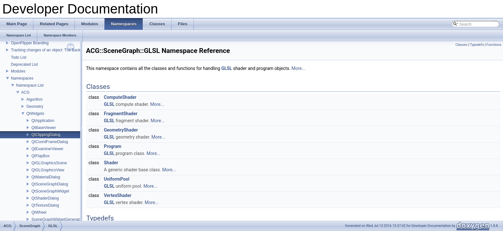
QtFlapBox (40, 156)
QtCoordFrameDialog (49, 142)
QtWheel (39, 212)
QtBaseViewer (43, 127)
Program (112, 146)
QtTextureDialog (45, 205)
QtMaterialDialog (45, 177)
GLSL (226, 68)
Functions (493, 45)
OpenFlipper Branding (29, 43)
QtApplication (42, 120)
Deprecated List (24, 64)
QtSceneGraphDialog (49, 184)
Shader (111, 162)
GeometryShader (121, 130)
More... (298, 68)
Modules (18, 71)
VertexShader (118, 195)
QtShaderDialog (45, 198)
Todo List (18, 57)
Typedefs (477, 45)
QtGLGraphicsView (47, 170)
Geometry (34, 106)
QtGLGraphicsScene (49, 163)
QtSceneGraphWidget (50, 191)
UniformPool (116, 179)
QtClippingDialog (45, 135)
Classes (461, 45)
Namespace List (30, 85)
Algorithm (34, 99)
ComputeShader (120, 97)
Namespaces (22, 78)
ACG (25, 92)
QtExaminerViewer (47, 149)
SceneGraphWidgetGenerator (56, 219)
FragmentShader (121, 113)
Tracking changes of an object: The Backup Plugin (54, 50)
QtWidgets (35, 113)
